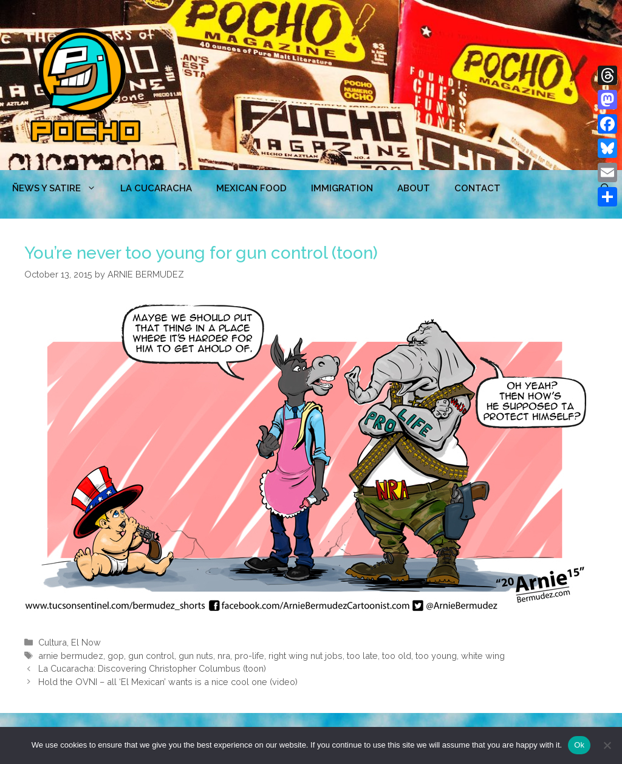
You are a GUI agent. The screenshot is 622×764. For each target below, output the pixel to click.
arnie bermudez (70, 655)
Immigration (342, 188)
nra (223, 655)
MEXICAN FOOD (251, 188)
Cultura (52, 642)
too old (396, 655)
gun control (151, 655)
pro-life (249, 655)
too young (436, 655)
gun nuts (196, 655)
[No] (607, 745)
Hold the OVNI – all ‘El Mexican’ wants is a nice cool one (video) (168, 682)
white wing (483, 655)
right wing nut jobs (305, 655)
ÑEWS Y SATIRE (60, 188)
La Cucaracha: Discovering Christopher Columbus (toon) (152, 668)
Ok (579, 744)
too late (362, 655)
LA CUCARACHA (156, 188)
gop (116, 655)
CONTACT (477, 188)
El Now (86, 642)
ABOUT (413, 188)
